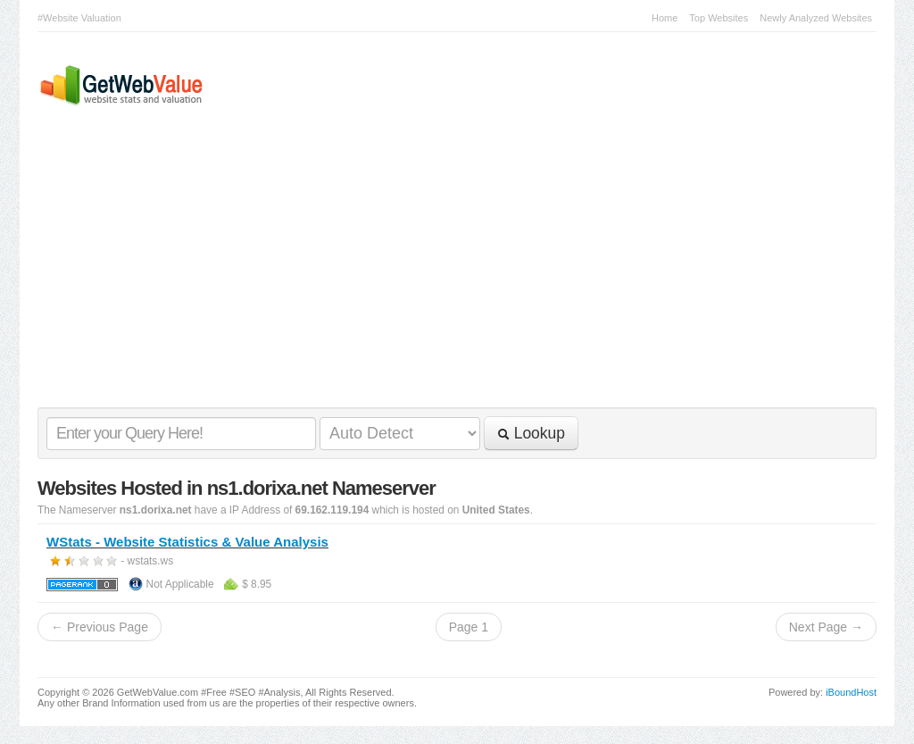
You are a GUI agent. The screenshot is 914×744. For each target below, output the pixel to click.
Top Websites (718, 18)
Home (664, 18)
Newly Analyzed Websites (816, 18)
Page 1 (468, 627)
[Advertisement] (448, 273)
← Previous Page (99, 627)
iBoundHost (851, 692)
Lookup (531, 433)
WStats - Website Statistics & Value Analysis (187, 541)
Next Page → (826, 627)
